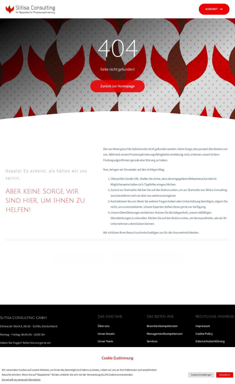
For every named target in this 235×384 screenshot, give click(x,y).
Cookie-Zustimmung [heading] (117, 358)
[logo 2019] (31, 5)
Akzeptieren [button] (224, 374)
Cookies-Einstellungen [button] (201, 374)
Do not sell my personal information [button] (21, 380)
